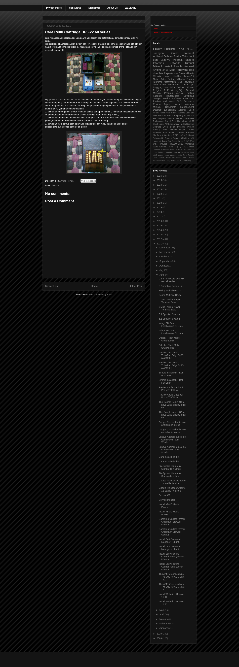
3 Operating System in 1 (171, 286)
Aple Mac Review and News (173, 100)
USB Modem (158, 155)
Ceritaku (181, 87)
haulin (162, 113)
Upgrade (157, 127)
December (165, 247)
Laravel (191, 158)
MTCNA (190, 141)
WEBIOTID (130, 7)
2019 (159, 207)
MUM (191, 121)
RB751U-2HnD (180, 135)
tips (182, 49)
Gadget (157, 98)
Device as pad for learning (162, 32)
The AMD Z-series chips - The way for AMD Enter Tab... (172, 577)
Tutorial (190, 115)
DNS (179, 101)
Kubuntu (157, 96)
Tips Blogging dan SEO (173, 86)
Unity (168, 161)
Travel (184, 84)
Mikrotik (178, 59)
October (163, 256)
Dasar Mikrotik (186, 73)
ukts (168, 113)
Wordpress (174, 161)
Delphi (182, 130)
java (171, 147)
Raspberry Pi (180, 115)
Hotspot (178, 104)
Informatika (177, 158)
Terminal (157, 82)
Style (165, 130)
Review (157, 104)
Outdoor (168, 135)
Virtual (156, 113)
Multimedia (174, 84)
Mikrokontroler (159, 115)
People (178, 66)
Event (165, 127)
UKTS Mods (184, 138)
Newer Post (52, 286)
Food (173, 121)
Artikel (157, 69)
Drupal (167, 121)
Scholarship (158, 138)
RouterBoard (172, 96)
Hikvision (165, 150)
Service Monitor (167, 500)
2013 (159, 234)
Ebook (190, 87)
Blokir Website (176, 132)
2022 (159, 194)
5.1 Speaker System (169, 314)
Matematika (170, 82)
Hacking (181, 113)
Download (189, 96)
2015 (159, 225)
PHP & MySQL (173, 90)
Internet (189, 53)
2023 (159, 189)
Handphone (182, 121)
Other (155, 144)
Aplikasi (158, 56)
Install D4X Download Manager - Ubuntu (170, 540)
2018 (159, 212)
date (180, 155)
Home (94, 286)
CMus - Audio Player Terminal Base (169, 301)
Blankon (190, 124)
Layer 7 (181, 141)
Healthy (177, 76)
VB (192, 138)
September (165, 261)
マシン (178, 147)
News (190, 49)
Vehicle (179, 93)
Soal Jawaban (186, 82)
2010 (159, 633)
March (162, 619)
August (163, 265)
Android (189, 66)
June (162, 274)
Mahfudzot (158, 135)
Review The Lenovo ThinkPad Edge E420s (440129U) (171, 355)
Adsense (182, 110)
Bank (185, 155)
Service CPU (165, 495)
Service (55, 185)
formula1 (163, 147)
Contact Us (75, 7)
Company (161, 118)
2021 (159, 198)
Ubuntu (170, 49)
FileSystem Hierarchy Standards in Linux (170, 467)
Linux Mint (168, 69)
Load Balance (159, 152)
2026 (159, 175)
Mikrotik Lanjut (161, 76)
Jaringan (158, 53)
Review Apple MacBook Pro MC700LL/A (171, 389)
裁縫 (189, 161)
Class (174, 113)
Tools (192, 152)
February (164, 623)
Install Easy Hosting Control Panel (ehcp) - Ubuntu (171, 556)
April (162, 614)
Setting (190, 93)
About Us (112, 7)
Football (156, 150)
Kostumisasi (189, 150)
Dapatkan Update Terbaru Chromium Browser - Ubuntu (172, 522)
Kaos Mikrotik (176, 150)
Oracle (191, 130)
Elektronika (170, 109)
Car (169, 141)
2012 (159, 239)
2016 (159, 221)
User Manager (171, 155)
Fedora (190, 79)
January (163, 628)
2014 (159, 230)
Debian (168, 56)
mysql (156, 141)
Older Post (136, 286)
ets (154, 118)
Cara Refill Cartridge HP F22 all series (171, 280)
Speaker (168, 138)
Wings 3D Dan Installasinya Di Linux (171, 324)
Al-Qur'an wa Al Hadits (175, 124)
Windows (189, 144)
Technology (158, 121)
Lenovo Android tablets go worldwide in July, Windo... (172, 439)
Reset (191, 135)
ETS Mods (189, 147)
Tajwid (167, 104)
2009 (159, 638)
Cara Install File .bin (169, 457)
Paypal (163, 144)
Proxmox (181, 127)
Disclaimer (94, 7)
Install (168, 66)
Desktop (157, 109)
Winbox (173, 130)
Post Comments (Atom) (100, 294)
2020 (159, 202)
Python (190, 127)
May (161, 610)
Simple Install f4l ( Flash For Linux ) (171, 374)
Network (174, 63)
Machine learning (173, 152)
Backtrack (189, 101)
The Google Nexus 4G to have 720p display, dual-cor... (172, 405)
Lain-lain (190, 113)
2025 (159, 180)
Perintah (168, 93)
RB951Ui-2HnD (176, 144)
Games (155, 28)
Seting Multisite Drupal (170, 290)
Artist (163, 79)
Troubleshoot (159, 84)
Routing (156, 130)
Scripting (185, 152)
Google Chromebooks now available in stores (172, 423)
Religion (157, 90)
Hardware (182, 69)
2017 (159, 216)
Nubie (156, 79)
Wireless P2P (160, 132)
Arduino (163, 141)
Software (176, 98)
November (165, 252)
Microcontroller (159, 161)
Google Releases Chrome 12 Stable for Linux (172, 482)
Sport (191, 110)
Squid (175, 138)
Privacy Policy (54, 7)
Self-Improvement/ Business (180, 118)
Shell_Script (158, 124)
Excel (174, 141)
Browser (190, 132)
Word (155, 147)
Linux (157, 49)
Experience (171, 73)
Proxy (170, 115)
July (161, 270)
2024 (159, 184)
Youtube (183, 161)
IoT (184, 158)
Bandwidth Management (179, 107)
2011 (159, 243)
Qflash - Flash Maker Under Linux (169, 339)
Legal (172, 127)
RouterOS (189, 76)
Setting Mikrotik (176, 79)
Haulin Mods (165, 158)
